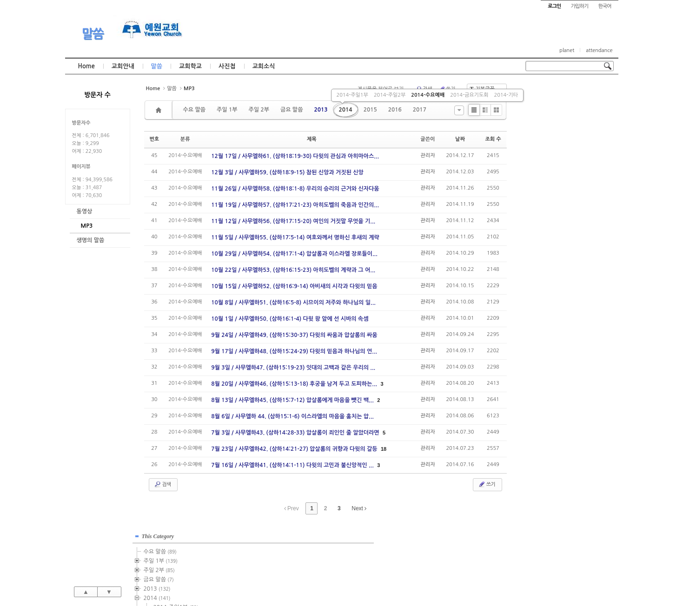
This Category (548, 92)
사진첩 (227, 66)
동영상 (85, 211)
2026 (546, 313)
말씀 (92, 34)
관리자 (427, 155)
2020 (546, 257)
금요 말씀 (291, 109)
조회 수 (493, 139)
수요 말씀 (194, 109)
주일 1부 (227, 109)
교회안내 (123, 66)
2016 (395, 109)
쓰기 (486, 484)
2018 (547, 238)
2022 (546, 275)
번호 (154, 139)
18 (383, 449)
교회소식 (263, 66)
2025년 (550, 303)
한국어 (604, 6)
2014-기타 (506, 95)
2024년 (550, 294)
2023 (547, 285)
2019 (547, 247)
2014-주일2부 (389, 95)
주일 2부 (258, 109)
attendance (599, 50)
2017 (419, 109)
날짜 (460, 139)
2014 (345, 109)
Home (86, 66)
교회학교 (190, 66)
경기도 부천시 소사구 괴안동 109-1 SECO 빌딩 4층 (357, 579)
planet (566, 50)
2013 (320, 109)
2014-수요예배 (427, 95)
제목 (312, 139)
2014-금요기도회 (469, 95)
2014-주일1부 (352, 95)
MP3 (87, 226)
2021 (546, 266)
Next (358, 508)
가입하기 (579, 6)
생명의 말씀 (91, 240)
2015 (370, 109)
